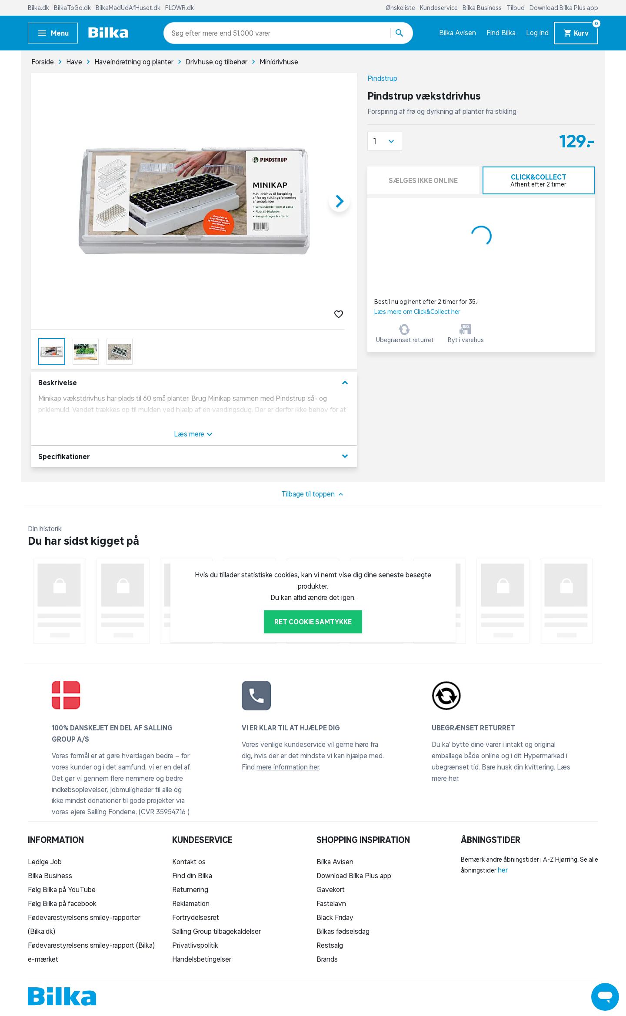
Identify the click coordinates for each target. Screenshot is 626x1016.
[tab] (539, 180)
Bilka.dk (39, 7)
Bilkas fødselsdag (343, 931)
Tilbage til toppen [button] (313, 494)
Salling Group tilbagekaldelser (216, 931)
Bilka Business (483, 7)
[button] (385, 141)
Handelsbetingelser (201, 959)
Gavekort (330, 889)
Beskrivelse (194, 382)
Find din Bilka (192, 875)
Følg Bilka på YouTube (62, 889)
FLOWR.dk (179, 7)
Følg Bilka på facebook (62, 903)
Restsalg (329, 945)
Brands (327, 959)
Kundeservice (439, 7)
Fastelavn (331, 903)
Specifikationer (194, 456)
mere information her (287, 767)
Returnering (190, 889)
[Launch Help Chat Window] (605, 997)
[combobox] (187, 33)
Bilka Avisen (457, 33)
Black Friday (334, 917)
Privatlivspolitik (195, 945)
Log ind (537, 33)
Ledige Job (45, 862)
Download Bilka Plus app (563, 7)
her (503, 870)
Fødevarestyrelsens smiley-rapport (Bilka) (91, 945)
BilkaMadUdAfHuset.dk (129, 7)
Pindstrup (382, 78)
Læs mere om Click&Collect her (417, 311)
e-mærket (43, 959)
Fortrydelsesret (195, 917)
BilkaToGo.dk (73, 7)
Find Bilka (501, 33)
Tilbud (516, 7)
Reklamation (191, 903)
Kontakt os (189, 862)
